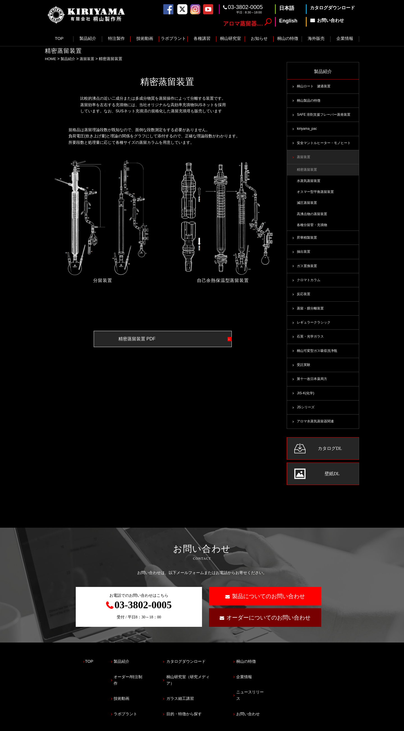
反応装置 (304, 298)
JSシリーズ (306, 413)
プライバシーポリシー (64, 724)
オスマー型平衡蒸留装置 (317, 194)
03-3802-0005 (245, 7)
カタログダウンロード (200, 666)
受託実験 (304, 370)
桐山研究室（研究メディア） (206, 678)
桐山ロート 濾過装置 (315, 86)
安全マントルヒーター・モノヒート (326, 144)
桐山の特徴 (287, 38)
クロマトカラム (309, 284)
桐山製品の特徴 (309, 101)
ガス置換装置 (308, 269)
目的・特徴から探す (198, 703)
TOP (59, 38)
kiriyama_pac (307, 130)
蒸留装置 (89, 58)
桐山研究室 (230, 38)
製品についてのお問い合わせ (268, 602)
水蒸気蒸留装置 (309, 183)
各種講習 (202, 38)
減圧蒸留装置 (308, 205)
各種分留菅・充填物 (313, 228)
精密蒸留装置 (308, 171)
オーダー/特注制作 (137, 678)
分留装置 (102, 280)
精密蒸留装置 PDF (151, 338)
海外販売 (316, 38)
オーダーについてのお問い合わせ (268, 624)
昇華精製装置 (308, 241)
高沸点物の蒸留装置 (313, 216)
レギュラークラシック (315, 327)
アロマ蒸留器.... (243, 24)
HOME (51, 58)
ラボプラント (173, 38)
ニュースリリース (275, 690)
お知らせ (259, 38)
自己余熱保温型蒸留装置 (223, 280)
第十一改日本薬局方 (313, 384)
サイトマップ (107, 724)
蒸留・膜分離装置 (311, 313)
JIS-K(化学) (306, 399)
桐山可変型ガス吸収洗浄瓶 (319, 355)
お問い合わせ (270, 703)
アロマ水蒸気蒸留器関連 (317, 427)
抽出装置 (304, 255)
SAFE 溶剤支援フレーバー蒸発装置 (325, 115)
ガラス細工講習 (193, 690)
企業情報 (344, 38)
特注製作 (116, 38)
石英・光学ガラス (311, 341)
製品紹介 (87, 38)
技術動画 (144, 38)
